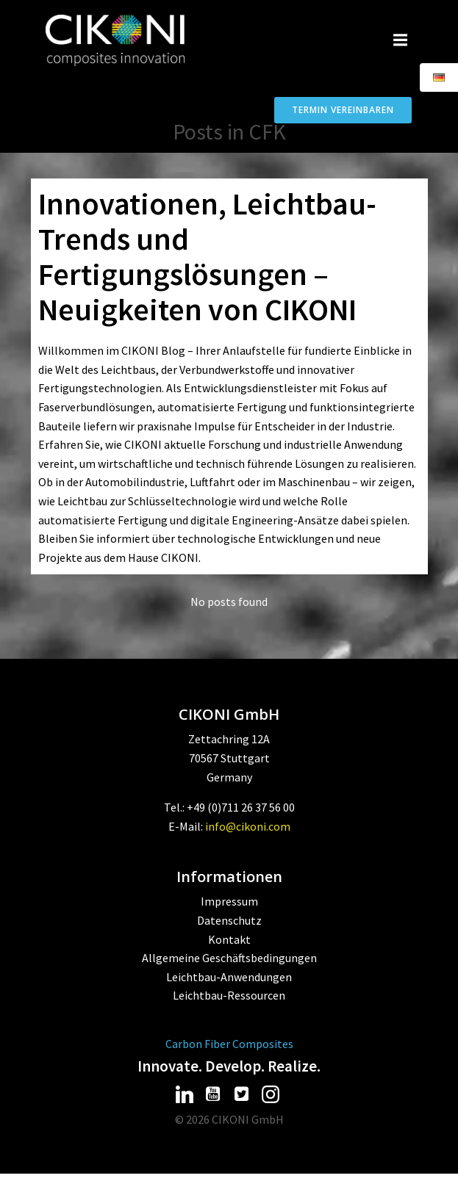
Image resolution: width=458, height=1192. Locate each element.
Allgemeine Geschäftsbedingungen (229, 957)
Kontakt (229, 939)
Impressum (229, 901)
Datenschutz (229, 920)
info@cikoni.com (247, 826)
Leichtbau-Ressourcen (229, 995)
